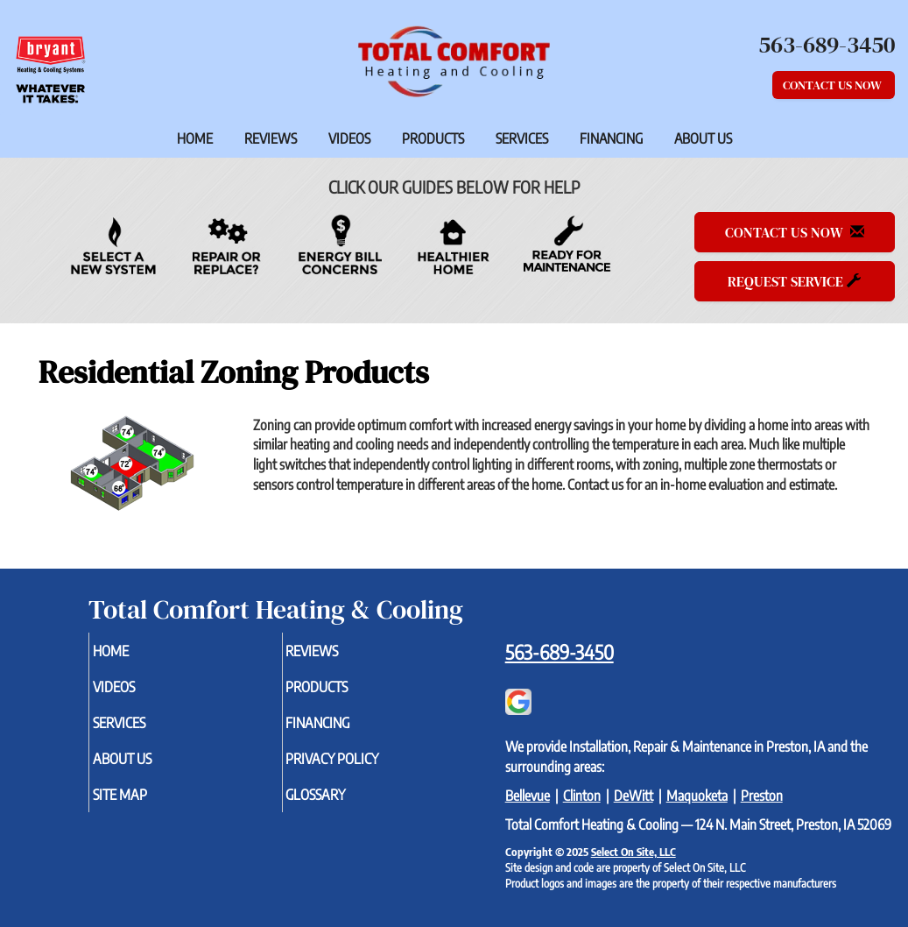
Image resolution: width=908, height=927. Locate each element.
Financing (611, 138)
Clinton (582, 795)
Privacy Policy (364, 767)
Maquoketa (697, 795)
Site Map (148, 806)
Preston (762, 795)
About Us (703, 138)
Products (433, 138)
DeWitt (633, 795)
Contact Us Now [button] (833, 85)
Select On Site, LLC (633, 852)
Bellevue (527, 795)
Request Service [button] (794, 281)
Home (195, 138)
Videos (349, 138)
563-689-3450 (559, 652)
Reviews (270, 138)
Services (522, 138)
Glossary (344, 806)
